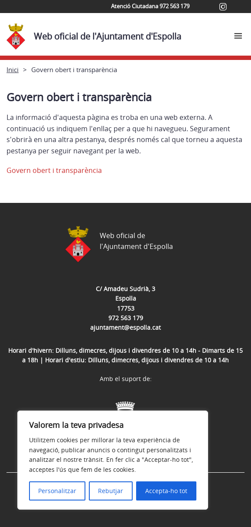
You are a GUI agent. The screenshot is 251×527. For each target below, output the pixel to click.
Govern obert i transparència (54, 170)
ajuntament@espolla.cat (125, 327)
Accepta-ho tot (166, 491)
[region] (112, 460)
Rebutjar (110, 491)
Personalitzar (57, 491)
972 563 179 (125, 318)
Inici (13, 69)
